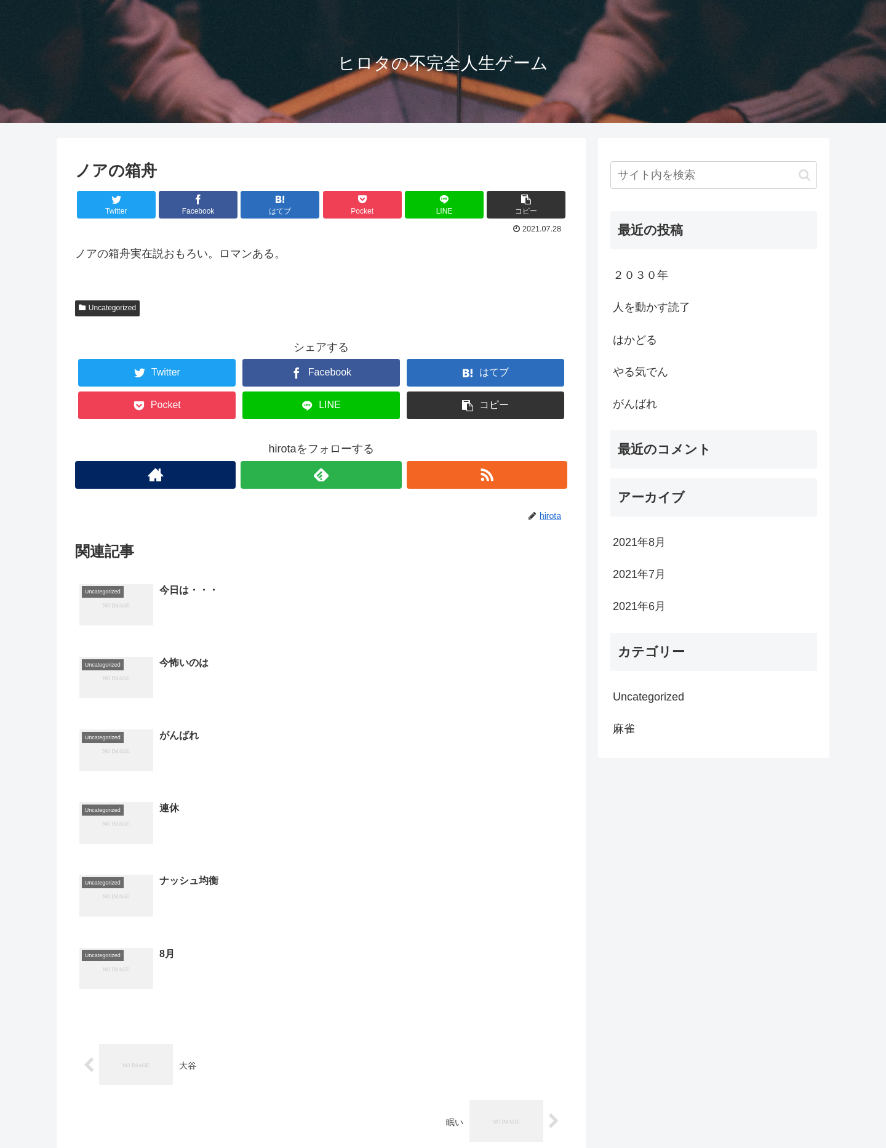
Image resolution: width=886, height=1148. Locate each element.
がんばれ (635, 404)
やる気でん (640, 372)
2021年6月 (639, 606)
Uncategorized (107, 307)
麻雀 (624, 729)
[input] (713, 175)
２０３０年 (640, 275)
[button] (804, 175)
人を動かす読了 (651, 307)
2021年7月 (639, 574)
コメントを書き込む (321, 1014)
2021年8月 (639, 542)
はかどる (635, 340)
